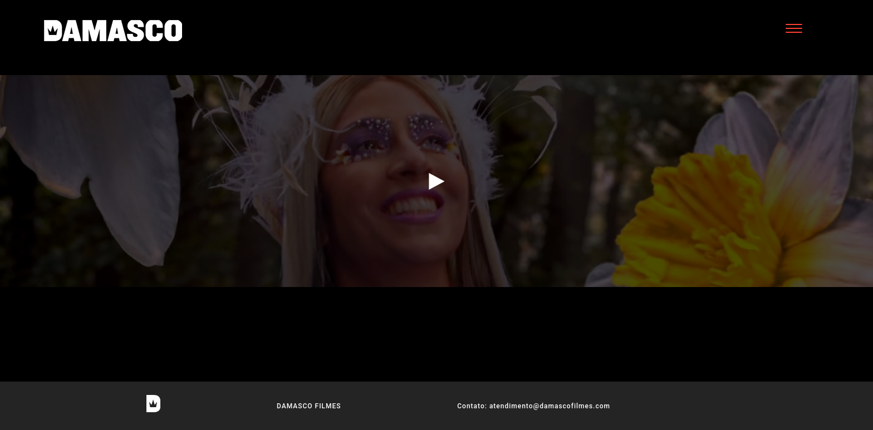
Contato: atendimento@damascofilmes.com (533, 406)
